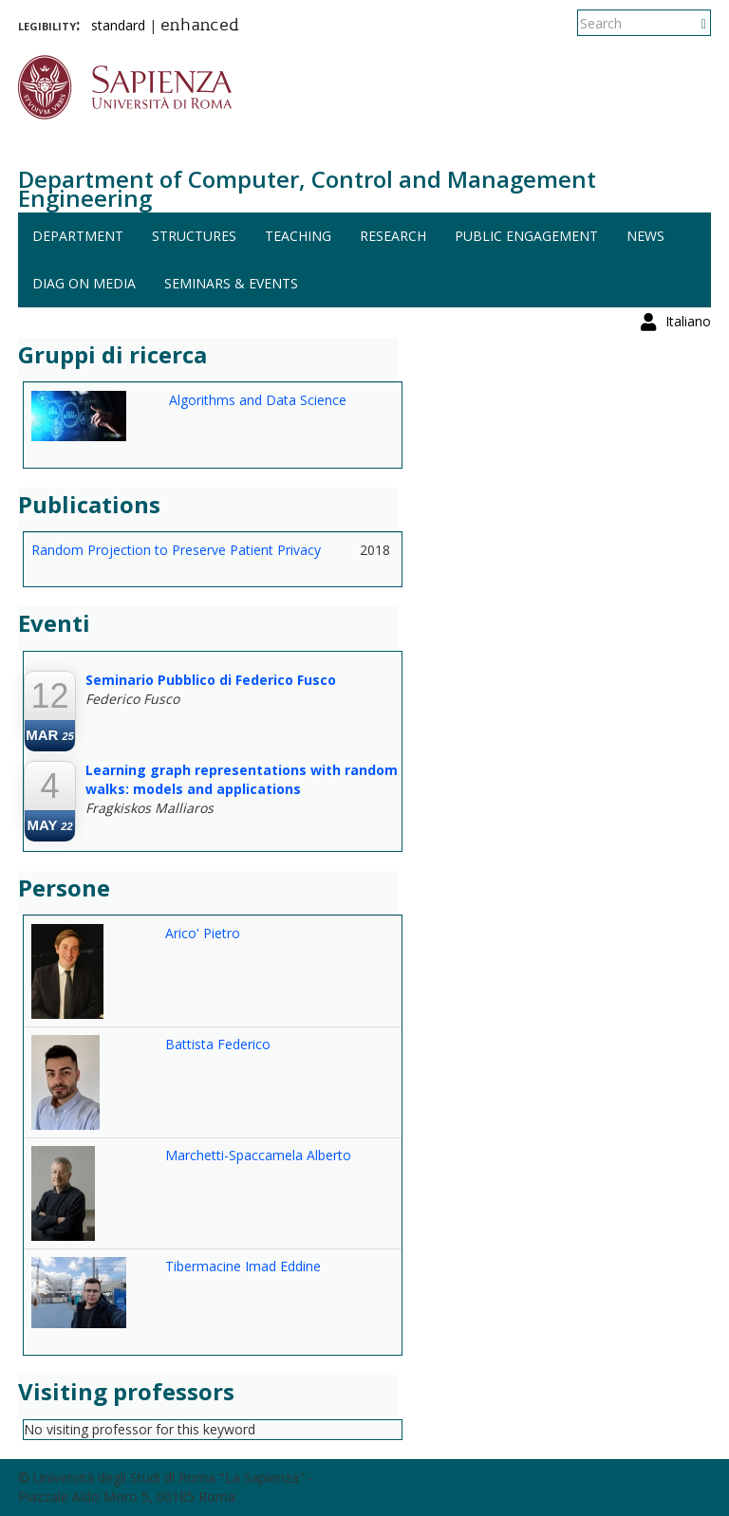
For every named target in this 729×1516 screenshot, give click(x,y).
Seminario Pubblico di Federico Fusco (210, 680)
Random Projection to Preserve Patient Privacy (176, 550)
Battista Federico (218, 1044)
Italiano (688, 23)
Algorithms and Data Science (257, 400)
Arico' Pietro (202, 933)
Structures (194, 236)
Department (77, 236)
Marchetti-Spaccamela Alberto (258, 1155)
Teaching (298, 236)
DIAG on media (84, 283)
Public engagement (526, 236)
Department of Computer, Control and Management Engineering (307, 188)
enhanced (199, 26)
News (645, 236)
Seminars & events (231, 283)
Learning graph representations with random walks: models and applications (241, 779)
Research (393, 236)
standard (118, 25)
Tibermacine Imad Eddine (243, 1266)
